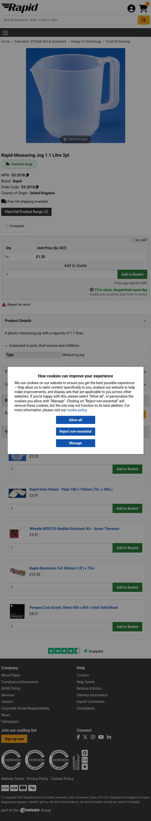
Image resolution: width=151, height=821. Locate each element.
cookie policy (77, 410)
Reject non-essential (75, 432)
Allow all (75, 420)
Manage (75, 443)
